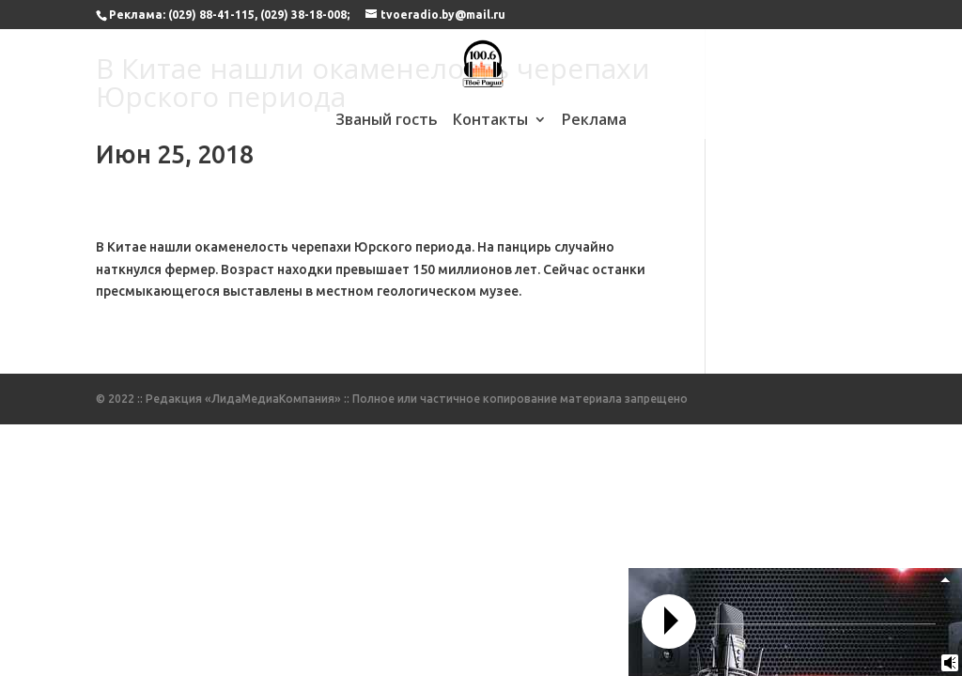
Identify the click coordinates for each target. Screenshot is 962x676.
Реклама (594, 121)
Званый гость (386, 121)
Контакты (490, 121)
